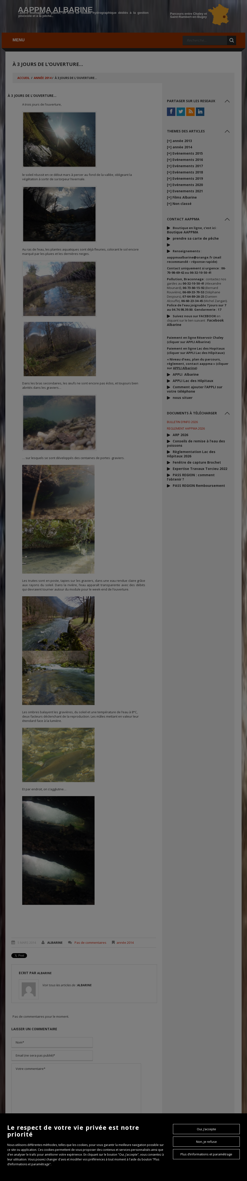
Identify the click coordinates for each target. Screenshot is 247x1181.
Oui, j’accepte (206, 1129)
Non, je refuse (206, 1141)
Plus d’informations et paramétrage (206, 1154)
